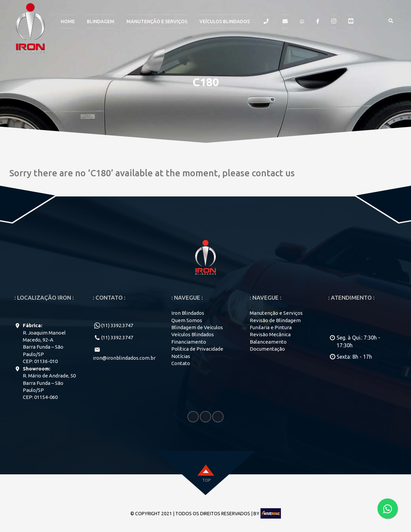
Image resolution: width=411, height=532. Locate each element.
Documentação (267, 349)
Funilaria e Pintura (271, 327)
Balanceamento (268, 342)
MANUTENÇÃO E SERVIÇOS (156, 21)
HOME (68, 21)
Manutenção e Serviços (276, 313)
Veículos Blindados (224, 21)
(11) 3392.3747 (117, 325)
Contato (180, 363)
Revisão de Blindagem (275, 320)
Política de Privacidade (197, 349)
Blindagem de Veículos (197, 327)
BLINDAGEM (100, 21)
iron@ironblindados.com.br (124, 358)
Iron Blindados (187, 313)
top (206, 480)
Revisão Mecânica (270, 334)
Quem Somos (186, 320)
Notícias (180, 356)
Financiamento (188, 342)
